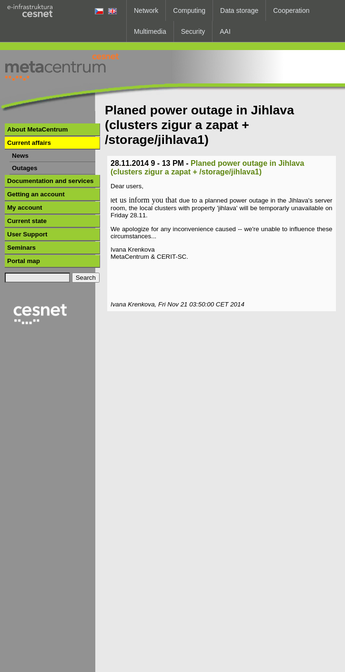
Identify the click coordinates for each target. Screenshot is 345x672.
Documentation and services (50, 180)
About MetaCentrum (37, 129)
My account (24, 207)
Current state (27, 220)
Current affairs (29, 142)
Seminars (21, 247)
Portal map (23, 261)
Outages (24, 168)
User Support (27, 234)
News (20, 155)
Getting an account (36, 194)
